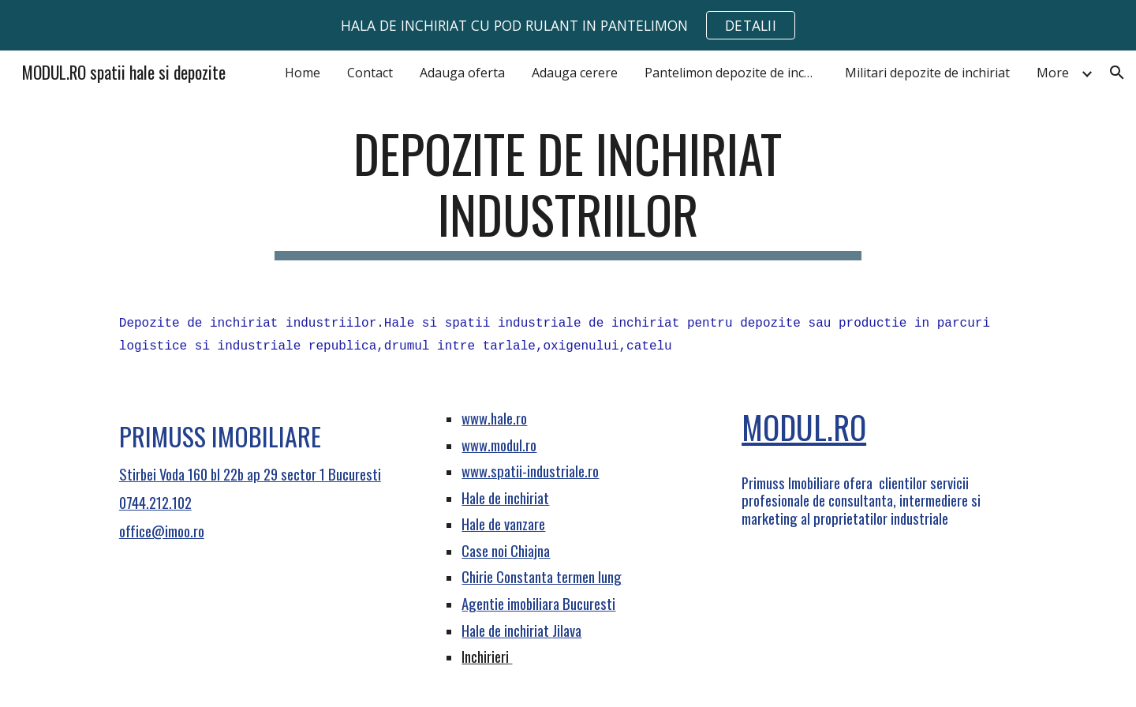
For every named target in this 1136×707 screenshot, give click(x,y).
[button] (1117, 73)
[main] (568, 192)
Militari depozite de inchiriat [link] (927, 72)
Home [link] (302, 72)
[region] (568, 25)
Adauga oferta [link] (462, 72)
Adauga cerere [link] (575, 72)
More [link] (1053, 72)
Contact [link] (370, 72)
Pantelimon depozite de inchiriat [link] (735, 72)
